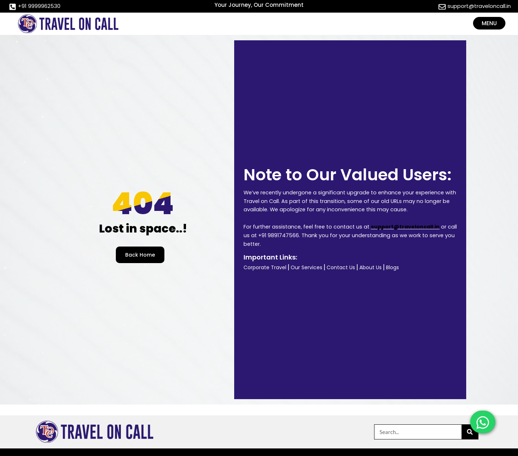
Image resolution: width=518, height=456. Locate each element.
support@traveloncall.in (405, 226)
